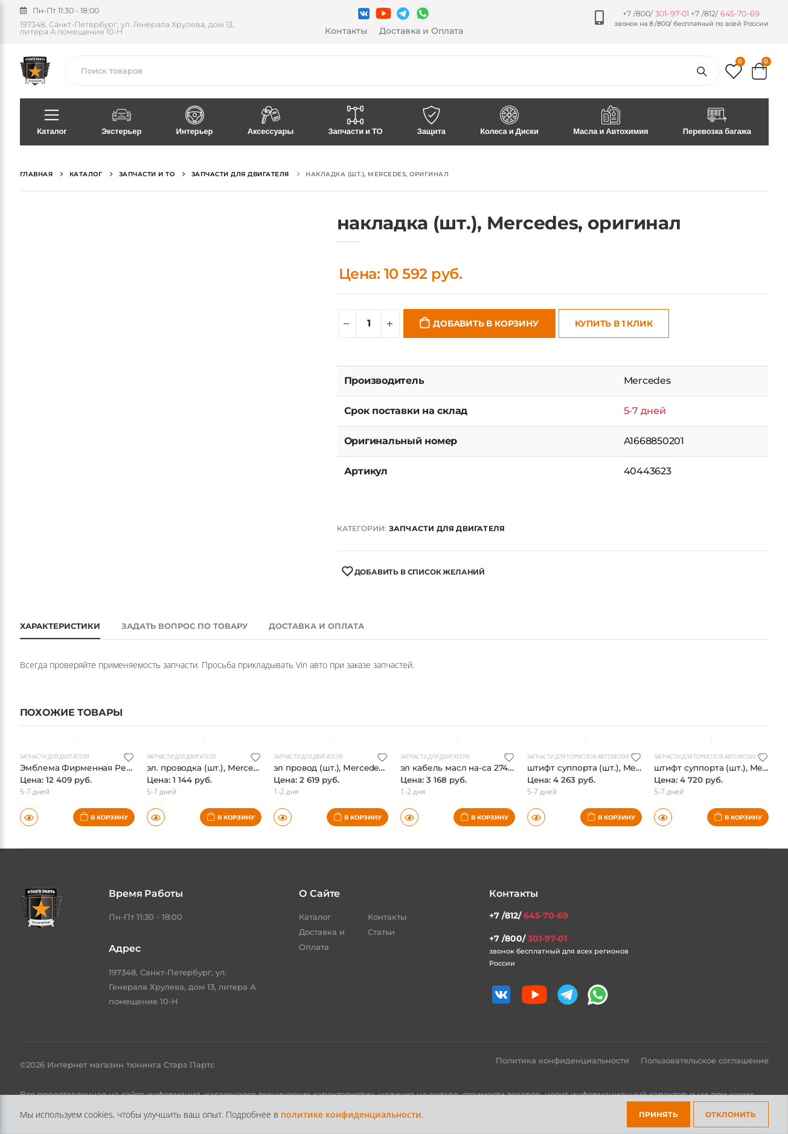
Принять (658, 1114)
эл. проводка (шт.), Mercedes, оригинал (237, 767)
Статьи (381, 932)
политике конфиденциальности (351, 1114)
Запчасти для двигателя (447, 528)
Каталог (52, 121)
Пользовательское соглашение (705, 1060)
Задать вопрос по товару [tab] (184, 626)
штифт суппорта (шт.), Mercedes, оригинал (625, 767)
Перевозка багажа (716, 121)
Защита (431, 121)
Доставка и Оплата (421, 30)
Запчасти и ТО (355, 121)
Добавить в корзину (485, 323)
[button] (733, 74)
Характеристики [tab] (60, 626)
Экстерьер (121, 121)
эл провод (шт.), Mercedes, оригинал (358, 767)
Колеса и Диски (509, 121)
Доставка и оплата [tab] (316, 626)
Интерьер (194, 121)
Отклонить (730, 1114)
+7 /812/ (725, 13)
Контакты (346, 30)
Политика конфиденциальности (564, 1060)
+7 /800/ (656, 13)
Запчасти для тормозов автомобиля (588, 756)
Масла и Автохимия (611, 121)
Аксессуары (270, 121)
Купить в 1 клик (614, 323)
